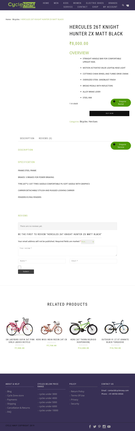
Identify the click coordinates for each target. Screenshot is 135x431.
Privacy (74, 402)
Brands (113, 3)
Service (68, 7)
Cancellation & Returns (17, 410)
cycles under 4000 (47, 400)
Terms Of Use (77, 398)
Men (56, 3)
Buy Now (109, 113)
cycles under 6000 (47, 408)
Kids (66, 3)
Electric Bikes (95, 3)
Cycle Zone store (14, 398)
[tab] (26, 138)
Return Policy (77, 394)
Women (77, 3)
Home (46, 3)
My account (110, 7)
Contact (83, 7)
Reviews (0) (44, 138)
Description (26, 138)
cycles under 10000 (47, 412)
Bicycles (15, 19)
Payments (11, 402)
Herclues (92, 121)
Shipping (11, 406)
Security (74, 406)
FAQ (9, 414)
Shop (95, 7)
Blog (9, 394)
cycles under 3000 (47, 396)
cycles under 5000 (47, 404)
